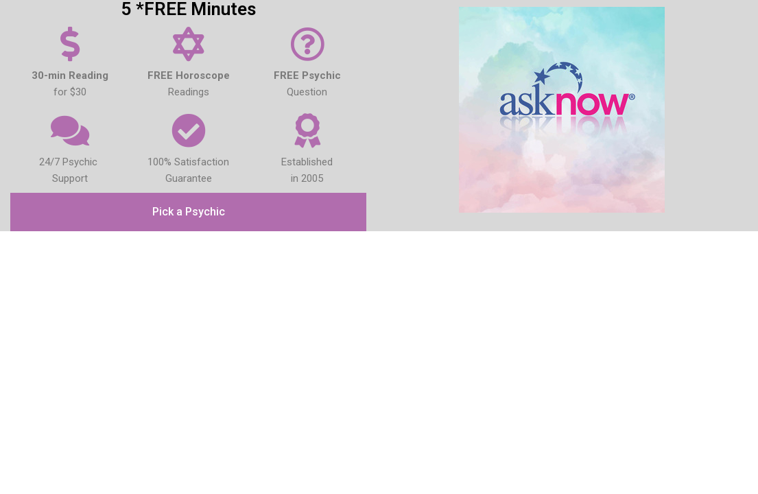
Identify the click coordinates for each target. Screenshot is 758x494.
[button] (188, 212)
